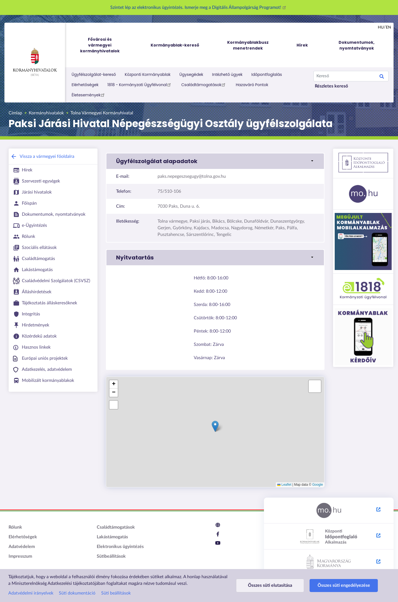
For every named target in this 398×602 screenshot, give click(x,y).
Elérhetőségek (85, 85)
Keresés (381, 77)
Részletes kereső (331, 86)
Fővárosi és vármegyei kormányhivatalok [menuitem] (105, 45)
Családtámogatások (204, 84)
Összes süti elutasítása (268, 585)
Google (317, 485)
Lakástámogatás (112, 537)
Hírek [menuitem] (302, 45)
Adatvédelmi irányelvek (30, 593)
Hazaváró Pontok (252, 85)
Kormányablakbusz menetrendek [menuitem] (248, 45)
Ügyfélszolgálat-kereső (94, 74)
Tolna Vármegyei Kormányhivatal (101, 113)
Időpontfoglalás (267, 74)
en (388, 27)
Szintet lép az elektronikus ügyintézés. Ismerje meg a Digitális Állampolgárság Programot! (199, 7)
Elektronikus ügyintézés (120, 546)
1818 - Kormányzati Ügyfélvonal (140, 84)
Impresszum (20, 556)
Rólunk (15, 527)
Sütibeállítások (111, 556)
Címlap (15, 113)
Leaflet (284, 485)
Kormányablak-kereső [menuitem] (175, 45)
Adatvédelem (22, 546)
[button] (215, 161)
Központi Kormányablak (148, 74)
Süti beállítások (116, 593)
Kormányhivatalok (35, 60)
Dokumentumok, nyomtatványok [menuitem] (357, 45)
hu (381, 27)
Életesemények (89, 95)
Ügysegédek (191, 74)
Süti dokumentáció (77, 593)
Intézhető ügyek (227, 74)
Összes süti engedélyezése (337, 585)
